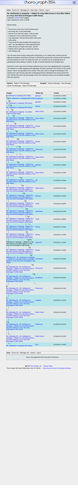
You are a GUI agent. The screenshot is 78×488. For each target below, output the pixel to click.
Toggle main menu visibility (74, 3)
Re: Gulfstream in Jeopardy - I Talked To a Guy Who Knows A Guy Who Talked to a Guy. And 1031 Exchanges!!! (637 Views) (19, 189)
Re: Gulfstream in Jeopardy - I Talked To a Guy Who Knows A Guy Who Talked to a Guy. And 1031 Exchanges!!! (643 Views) (19, 197)
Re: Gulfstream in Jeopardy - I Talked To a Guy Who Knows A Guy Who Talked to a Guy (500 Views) (20, 166)
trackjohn (38, 300)
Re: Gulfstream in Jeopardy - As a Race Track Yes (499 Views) (19, 112)
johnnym (38, 96)
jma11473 (18, 18)
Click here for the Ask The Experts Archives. (57, 368)
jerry (36, 344)
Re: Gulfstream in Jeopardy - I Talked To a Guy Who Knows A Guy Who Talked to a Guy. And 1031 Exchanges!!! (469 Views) (19, 220)
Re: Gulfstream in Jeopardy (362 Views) (19, 346)
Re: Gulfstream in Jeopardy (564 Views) (22, 98)
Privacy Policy (47, 366)
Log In (48, 10)
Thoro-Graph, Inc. (36, 366)
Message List (24, 10)
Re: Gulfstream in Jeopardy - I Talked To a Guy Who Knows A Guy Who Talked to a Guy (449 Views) (20, 135)
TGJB (37, 204)
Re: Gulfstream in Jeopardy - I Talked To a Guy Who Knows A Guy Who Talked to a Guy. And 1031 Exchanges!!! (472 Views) (19, 212)
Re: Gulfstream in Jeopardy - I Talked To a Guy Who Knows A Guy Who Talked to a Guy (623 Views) (20, 158)
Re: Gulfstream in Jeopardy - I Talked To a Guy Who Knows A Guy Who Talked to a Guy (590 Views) (20, 173)
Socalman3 (39, 98)
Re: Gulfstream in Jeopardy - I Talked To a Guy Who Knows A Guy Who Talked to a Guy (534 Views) (20, 150)
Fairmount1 (39, 149)
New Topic (34, 10)
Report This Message (29, 86)
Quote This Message (14, 86)
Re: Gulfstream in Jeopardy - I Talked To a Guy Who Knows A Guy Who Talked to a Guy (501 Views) (20, 119)
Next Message (66, 83)
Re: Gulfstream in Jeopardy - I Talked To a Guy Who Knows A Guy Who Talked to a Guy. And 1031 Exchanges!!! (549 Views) (19, 235)
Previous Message (54, 83)
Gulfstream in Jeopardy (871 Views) (19, 96)
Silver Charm (39, 111)
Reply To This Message (21, 83)
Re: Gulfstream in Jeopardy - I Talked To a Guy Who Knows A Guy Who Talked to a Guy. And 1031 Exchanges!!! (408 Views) (19, 251)
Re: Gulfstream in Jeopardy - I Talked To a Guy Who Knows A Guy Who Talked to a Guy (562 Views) (20, 181)
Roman (37, 106)
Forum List (15, 10)
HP (36, 180)
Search (41, 10)
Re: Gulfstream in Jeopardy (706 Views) (19, 103)
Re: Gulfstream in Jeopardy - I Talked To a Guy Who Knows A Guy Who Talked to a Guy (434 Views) (20, 127)
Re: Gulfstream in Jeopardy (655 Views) (19, 107)
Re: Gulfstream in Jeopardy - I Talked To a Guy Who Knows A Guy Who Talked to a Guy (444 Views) (20, 142)
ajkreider (38, 102)
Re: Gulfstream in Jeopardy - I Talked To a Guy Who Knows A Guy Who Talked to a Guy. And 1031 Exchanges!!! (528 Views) (19, 228)
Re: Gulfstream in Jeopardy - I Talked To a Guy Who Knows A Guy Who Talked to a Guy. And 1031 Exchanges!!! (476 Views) (19, 204)
